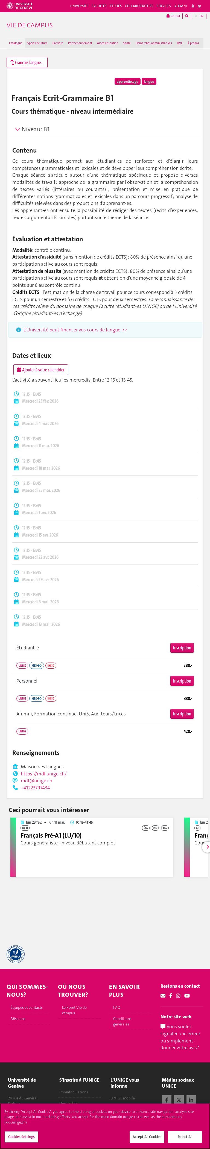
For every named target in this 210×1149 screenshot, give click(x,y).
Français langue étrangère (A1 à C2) (29, 62)
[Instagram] (178, 996)
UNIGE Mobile (122, 1098)
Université (79, 6)
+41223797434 (35, 787)
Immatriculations (73, 1092)
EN (201, 16)
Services (164, 6)
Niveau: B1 (35, 129)
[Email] (163, 996)
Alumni (180, 6)
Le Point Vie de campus (74, 1010)
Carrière (57, 43)
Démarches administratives (154, 43)
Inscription (182, 647)
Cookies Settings (21, 1141)
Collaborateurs (139, 6)
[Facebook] (170, 996)
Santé (127, 43)
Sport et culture (37, 43)
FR (195, 16)
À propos (193, 43)
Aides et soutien (107, 43)
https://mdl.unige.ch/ (44, 773)
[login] (193, 6)
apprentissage (127, 81)
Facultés (99, 6)
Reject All (185, 1141)
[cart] (199, 6)
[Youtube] (187, 996)
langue (149, 81)
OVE (180, 43)
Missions (18, 1018)
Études (116, 6)
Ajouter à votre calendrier (41, 369)
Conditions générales (122, 1021)
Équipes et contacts (27, 1007)
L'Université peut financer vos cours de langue (75, 329)
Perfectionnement (80, 43)
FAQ (116, 1007)
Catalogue (15, 43)
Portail (173, 16)
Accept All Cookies (147, 1141)
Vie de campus (30, 25)
